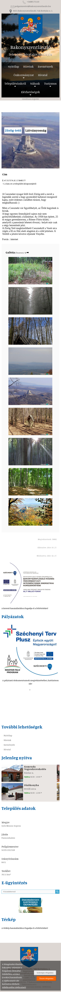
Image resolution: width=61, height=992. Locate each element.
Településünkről (15, 83)
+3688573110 (30, 1)
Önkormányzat (24, 75)
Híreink (28, 66)
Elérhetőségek (30, 92)
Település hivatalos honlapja (30, 54)
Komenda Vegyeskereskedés (35, 768)
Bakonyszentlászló (30, 47)
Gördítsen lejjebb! (30, 99)
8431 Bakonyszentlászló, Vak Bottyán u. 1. (30, 10)
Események (45, 66)
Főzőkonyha (31, 785)
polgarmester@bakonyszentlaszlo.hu (30, 6)
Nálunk (35, 83)
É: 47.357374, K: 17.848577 (19, 182)
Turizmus (50, 83)
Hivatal (42, 75)
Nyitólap (13, 66)
